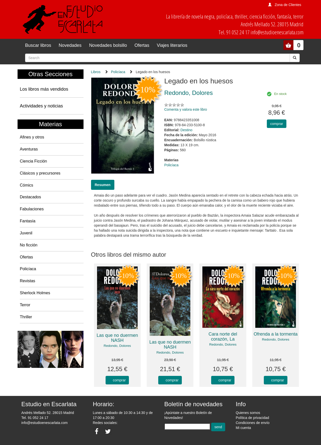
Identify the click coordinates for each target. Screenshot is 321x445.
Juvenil (26, 233)
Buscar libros (38, 45)
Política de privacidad (252, 418)
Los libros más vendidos (44, 89)
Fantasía (27, 221)
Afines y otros (32, 137)
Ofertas (141, 45)
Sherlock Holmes (35, 293)
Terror (25, 305)
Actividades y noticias (41, 105)
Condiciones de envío (253, 423)
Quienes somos (248, 413)
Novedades (70, 45)
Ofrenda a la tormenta (275, 334)
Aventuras (29, 149)
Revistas (27, 281)
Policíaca (28, 269)
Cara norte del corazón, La (223, 337)
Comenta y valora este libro (185, 109)
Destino (186, 130)
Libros (96, 72)
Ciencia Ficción (33, 161)
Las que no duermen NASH (117, 338)
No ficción (28, 245)
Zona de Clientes (288, 5)
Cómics (26, 185)
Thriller (26, 317)
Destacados (30, 197)
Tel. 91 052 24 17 (34, 418)
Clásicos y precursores (40, 173)
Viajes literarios (172, 45)
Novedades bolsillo (108, 45)
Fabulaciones (32, 209)
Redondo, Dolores (117, 346)
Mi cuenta (243, 428)
